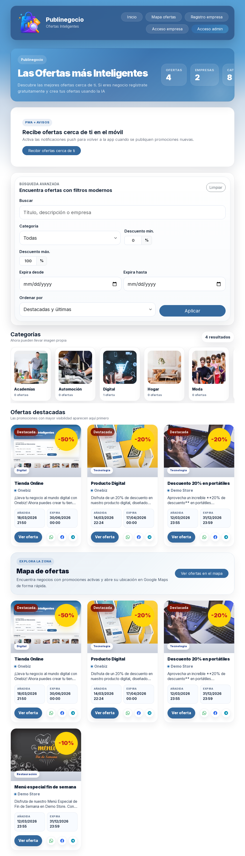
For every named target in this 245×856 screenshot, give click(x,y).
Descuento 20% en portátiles (198, 483)
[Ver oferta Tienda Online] (46, 451)
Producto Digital (108, 483)
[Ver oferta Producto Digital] (122, 451)
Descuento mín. (139, 231)
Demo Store (182, 490)
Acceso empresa (167, 28)
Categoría (28, 226)
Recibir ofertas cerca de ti (51, 150)
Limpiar (216, 187)
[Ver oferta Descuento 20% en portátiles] (199, 451)
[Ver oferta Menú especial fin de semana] (46, 755)
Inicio (132, 17)
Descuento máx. (34, 251)
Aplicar (192, 311)
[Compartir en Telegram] (73, 537)
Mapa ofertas (163, 17)
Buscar (26, 200)
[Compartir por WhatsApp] (51, 537)
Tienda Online (28, 483)
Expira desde (31, 272)
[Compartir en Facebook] (62, 537)
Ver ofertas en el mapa (202, 573)
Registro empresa (207, 17)
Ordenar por (31, 297)
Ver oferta (28, 537)
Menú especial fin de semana (45, 786)
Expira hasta (135, 272)
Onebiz (24, 490)
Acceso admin (210, 28)
